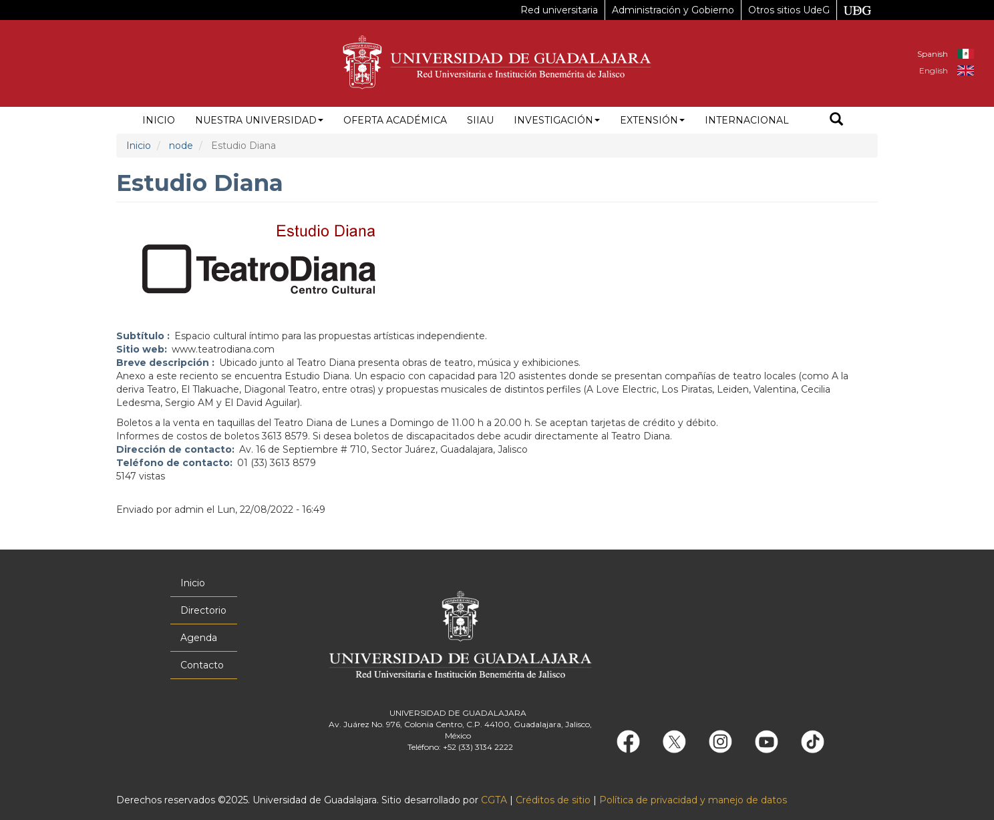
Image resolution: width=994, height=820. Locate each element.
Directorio (203, 610)
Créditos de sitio (553, 800)
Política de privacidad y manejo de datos (693, 800)
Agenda (198, 638)
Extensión (652, 120)
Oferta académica (395, 120)
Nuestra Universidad (259, 120)
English (933, 70)
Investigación (557, 120)
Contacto (202, 665)
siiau (480, 120)
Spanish (932, 54)
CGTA (494, 800)
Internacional (747, 120)
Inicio (158, 120)
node (181, 146)
